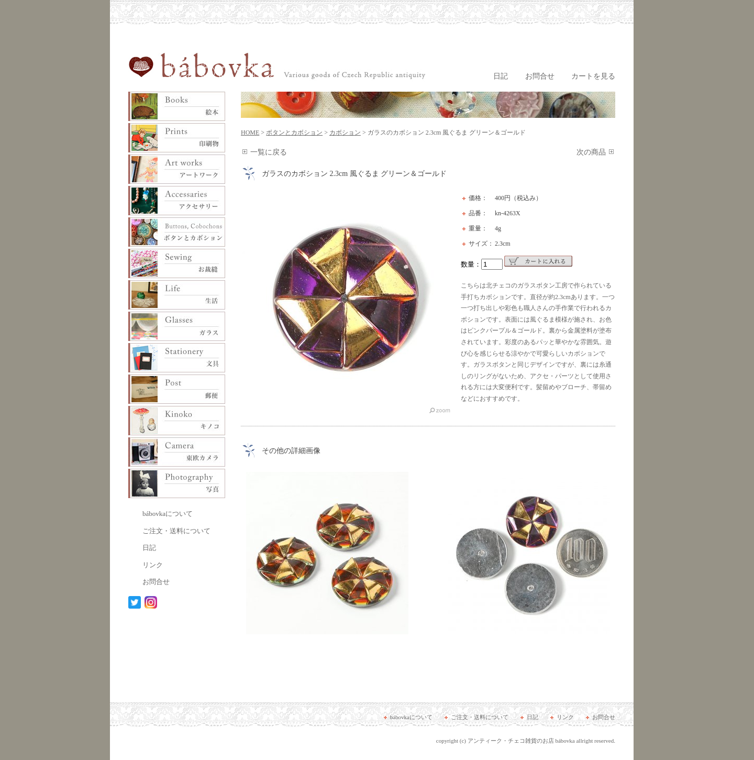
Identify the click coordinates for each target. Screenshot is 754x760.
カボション (345, 132)
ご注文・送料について (176, 531)
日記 (500, 76)
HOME (250, 132)
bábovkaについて (167, 513)
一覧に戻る (268, 152)
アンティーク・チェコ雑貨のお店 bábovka (521, 740)
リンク (152, 565)
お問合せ (540, 76)
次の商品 (591, 152)
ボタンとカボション (294, 132)
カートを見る (593, 76)
